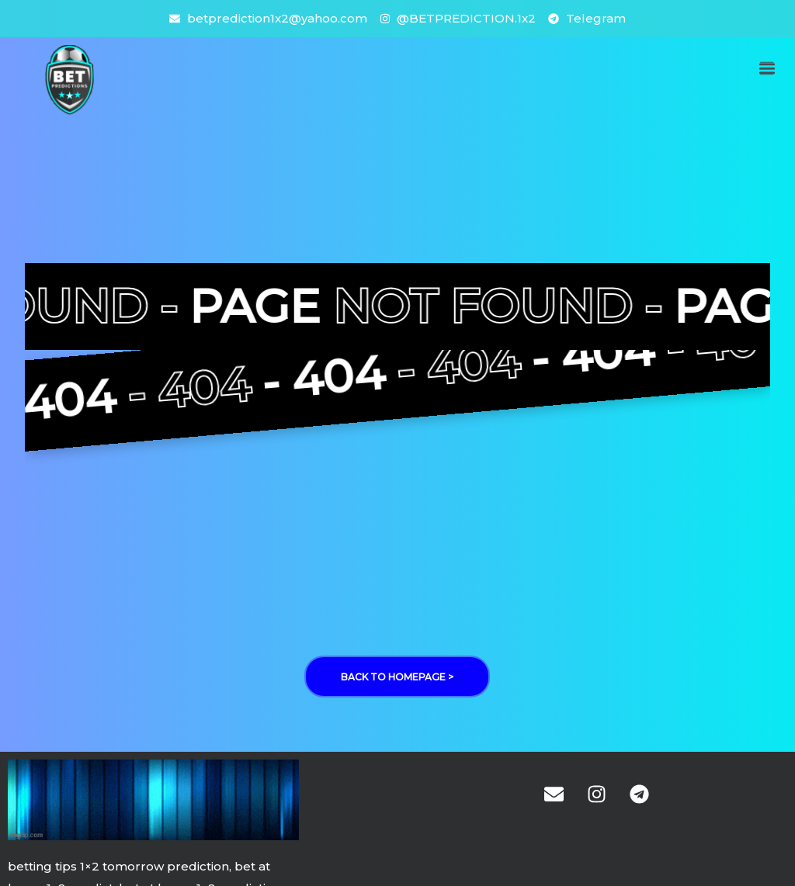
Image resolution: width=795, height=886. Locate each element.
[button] (766, 68)
